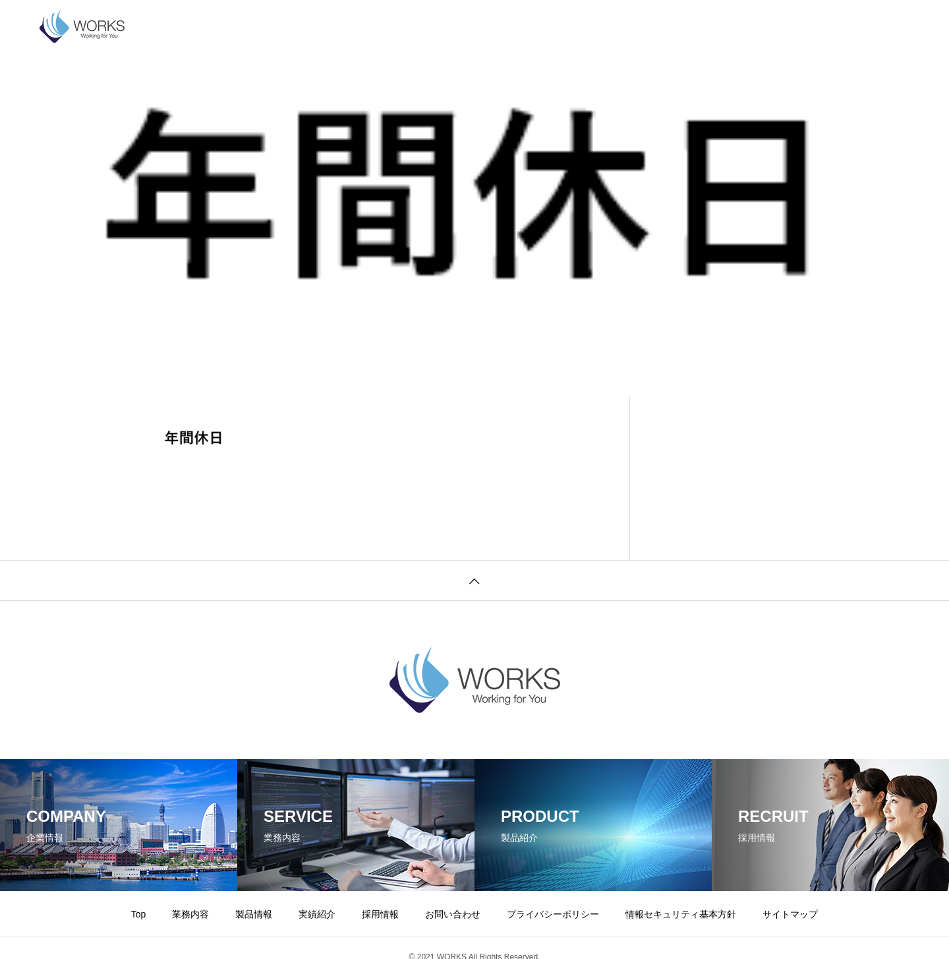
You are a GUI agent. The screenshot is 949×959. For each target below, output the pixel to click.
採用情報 (453, 26)
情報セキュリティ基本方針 (754, 26)
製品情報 (326, 26)
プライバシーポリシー (626, 26)
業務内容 (263, 26)
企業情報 (200, 26)
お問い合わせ (526, 26)
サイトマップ (790, 914)
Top (138, 914)
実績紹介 (390, 26)
